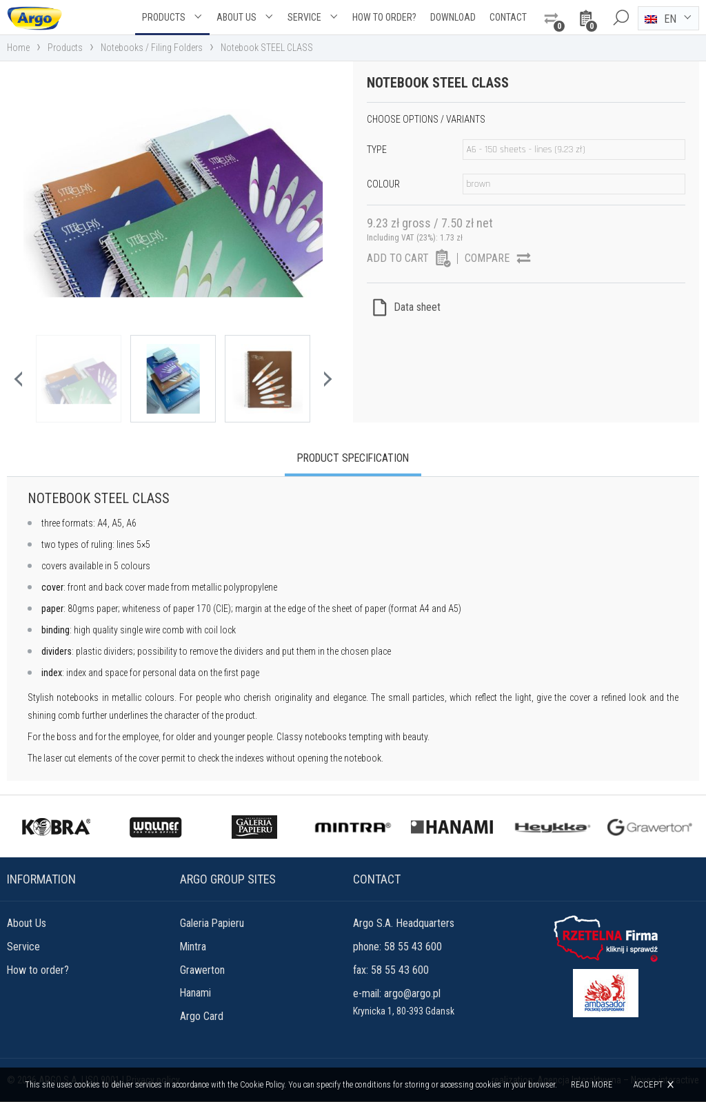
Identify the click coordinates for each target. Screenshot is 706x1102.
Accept (648, 1084)
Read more (591, 1085)
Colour (383, 184)
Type (377, 149)
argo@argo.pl (412, 994)
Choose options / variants (426, 119)
